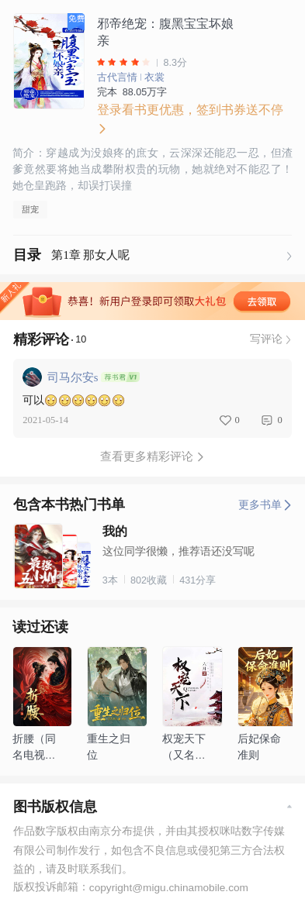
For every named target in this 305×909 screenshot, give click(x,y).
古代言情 (117, 77)
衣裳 (154, 77)
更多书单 (265, 505)
